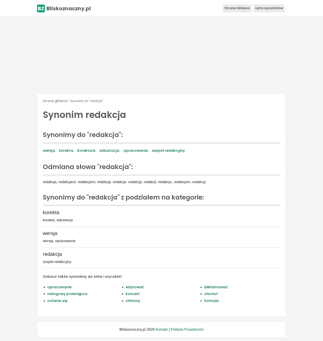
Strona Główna (237, 8)
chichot (211, 293)
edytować (135, 287)
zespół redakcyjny (168, 150)
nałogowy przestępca (67, 293)
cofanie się (57, 300)
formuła (211, 300)
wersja (49, 150)
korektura (86, 150)
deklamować (216, 287)
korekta (66, 150)
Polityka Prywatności (187, 329)
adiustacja (109, 150)
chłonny (133, 300)
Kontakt (162, 329)
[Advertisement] (161, 55)
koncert (133, 293)
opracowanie (135, 150)
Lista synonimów (269, 8)
